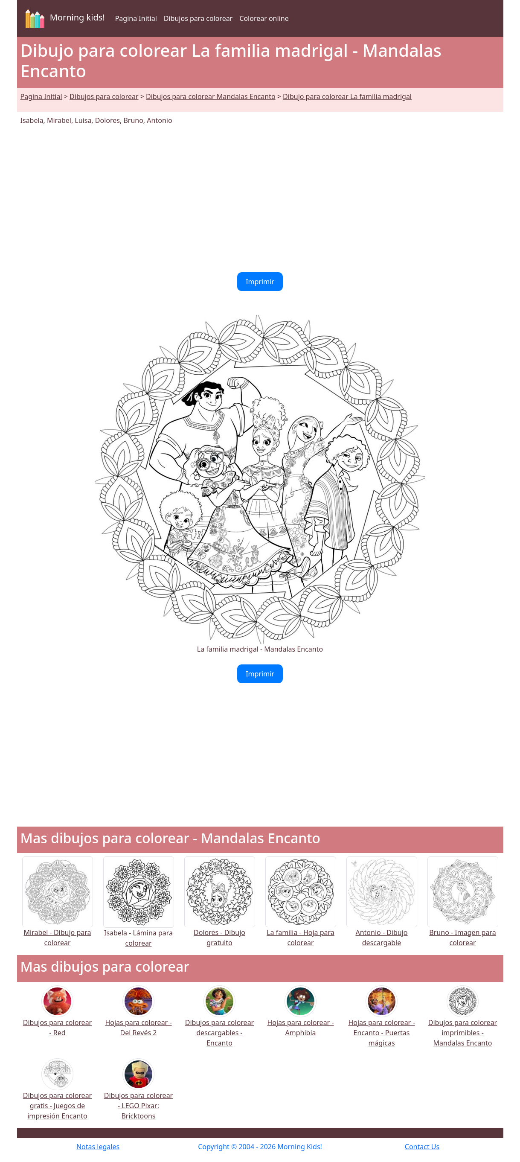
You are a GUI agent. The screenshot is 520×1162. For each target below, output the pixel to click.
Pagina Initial (136, 18)
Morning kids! (63, 18)
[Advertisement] (260, 199)
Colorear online (263, 18)
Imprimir (260, 281)
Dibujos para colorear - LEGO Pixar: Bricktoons (138, 1094)
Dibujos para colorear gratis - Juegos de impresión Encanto (57, 1094)
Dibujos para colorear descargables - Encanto (219, 1021)
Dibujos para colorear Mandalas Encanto (211, 96)
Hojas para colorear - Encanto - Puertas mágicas (381, 1021)
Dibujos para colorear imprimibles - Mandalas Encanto (462, 1021)
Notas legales (97, 1146)
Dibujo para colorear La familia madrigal (347, 96)
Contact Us (422, 1146)
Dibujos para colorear (198, 18)
